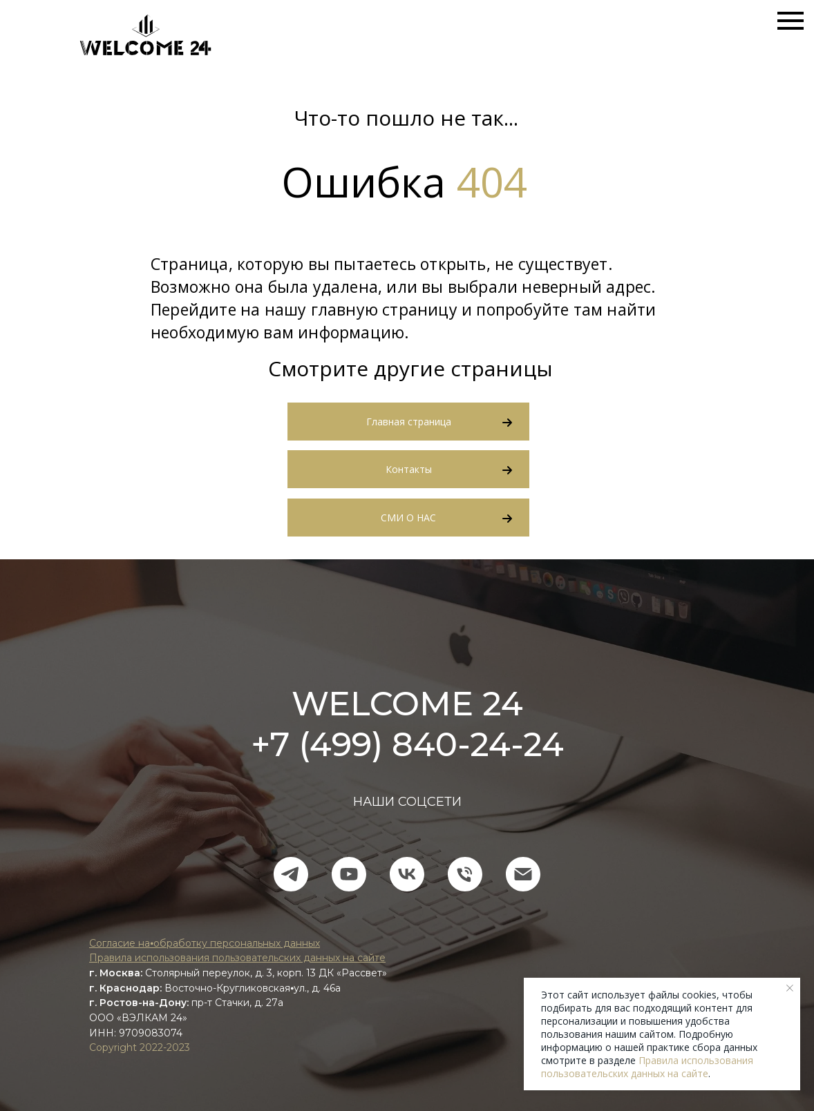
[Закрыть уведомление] (790, 988)
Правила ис (117, 957)
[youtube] (349, 874)
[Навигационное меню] (790, 21)
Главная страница (408, 421)
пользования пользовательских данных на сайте (266, 957)
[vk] (407, 874)
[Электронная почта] (523, 874)
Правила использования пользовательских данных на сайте (647, 1067)
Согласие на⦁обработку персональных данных (204, 943)
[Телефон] (465, 874)
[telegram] (291, 874)
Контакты (409, 469)
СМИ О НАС (408, 517)
